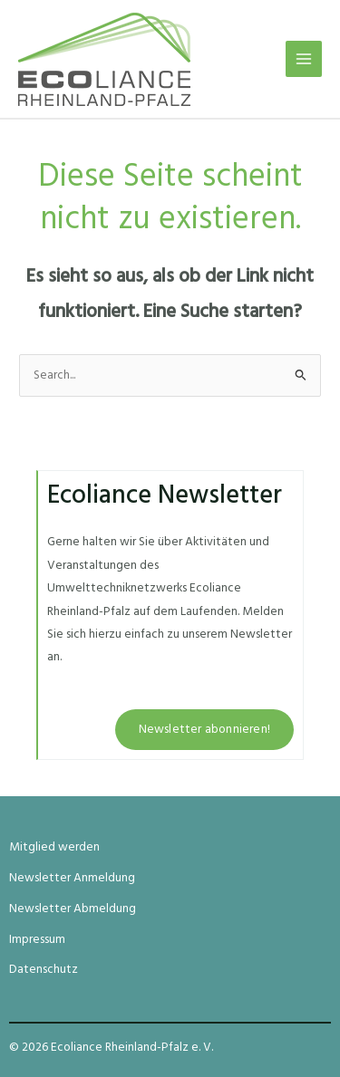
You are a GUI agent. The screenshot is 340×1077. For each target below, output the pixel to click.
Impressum (37, 939)
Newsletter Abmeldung (72, 908)
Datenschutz (43, 969)
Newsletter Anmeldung (72, 878)
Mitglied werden (54, 847)
